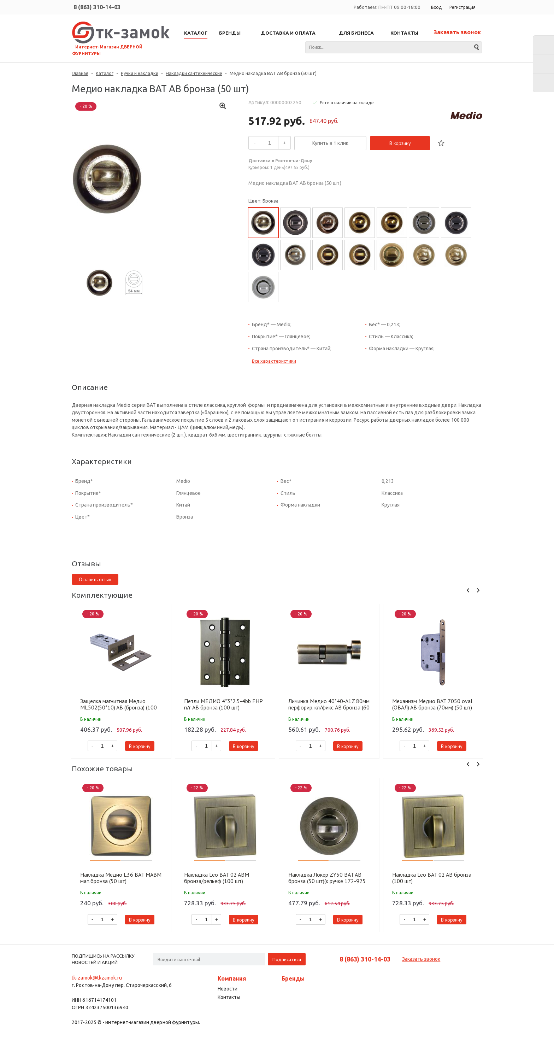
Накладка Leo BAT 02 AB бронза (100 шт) (431, 877)
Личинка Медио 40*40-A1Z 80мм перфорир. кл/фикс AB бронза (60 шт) (329, 704)
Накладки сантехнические (194, 73)
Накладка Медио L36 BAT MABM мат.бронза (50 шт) (120, 877)
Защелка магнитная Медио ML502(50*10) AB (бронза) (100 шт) (118, 704)
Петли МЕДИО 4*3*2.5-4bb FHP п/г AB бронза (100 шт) (223, 704)
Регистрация (462, 7)
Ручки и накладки (139, 73)
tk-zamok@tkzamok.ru (97, 978)
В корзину (400, 143)
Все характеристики (274, 360)
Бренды (293, 978)
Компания (232, 978)
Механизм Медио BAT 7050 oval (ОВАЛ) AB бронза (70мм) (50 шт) (432, 704)
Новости (227, 989)
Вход (436, 7)
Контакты (229, 997)
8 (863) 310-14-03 (96, 7)
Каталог (104, 73)
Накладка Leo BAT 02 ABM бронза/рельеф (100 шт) (216, 877)
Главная (80, 73)
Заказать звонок (457, 32)
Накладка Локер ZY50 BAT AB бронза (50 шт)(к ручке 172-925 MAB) (327, 877)
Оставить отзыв (95, 579)
